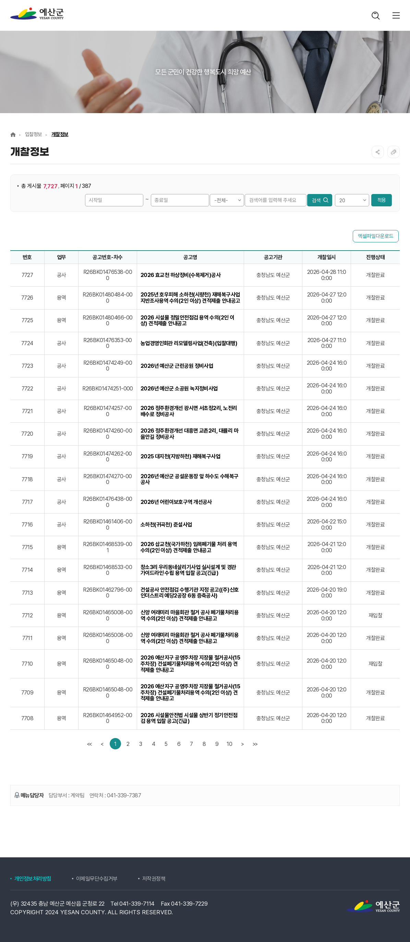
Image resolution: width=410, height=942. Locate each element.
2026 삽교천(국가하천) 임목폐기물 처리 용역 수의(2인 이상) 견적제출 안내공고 (189, 547)
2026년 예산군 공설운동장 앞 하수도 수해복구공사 (190, 479)
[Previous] (102, 743)
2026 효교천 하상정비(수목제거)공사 (181, 275)
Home (13, 134)
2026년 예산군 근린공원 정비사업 (177, 366)
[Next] (242, 743)
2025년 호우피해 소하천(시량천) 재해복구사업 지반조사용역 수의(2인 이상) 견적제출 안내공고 (190, 298)
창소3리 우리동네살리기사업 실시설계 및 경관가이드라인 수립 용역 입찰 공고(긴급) (188, 570)
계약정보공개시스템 (37, 14)
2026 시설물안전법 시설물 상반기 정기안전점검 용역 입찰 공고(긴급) (189, 718)
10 (229, 744)
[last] (255, 743)
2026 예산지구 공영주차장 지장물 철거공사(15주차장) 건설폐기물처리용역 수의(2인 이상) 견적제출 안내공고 (190, 664)
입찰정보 (33, 134)
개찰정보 (60, 134)
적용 (381, 200)
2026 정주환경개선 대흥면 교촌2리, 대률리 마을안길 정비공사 (189, 434)
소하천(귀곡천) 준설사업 (166, 525)
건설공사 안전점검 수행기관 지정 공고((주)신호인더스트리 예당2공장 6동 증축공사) (190, 593)
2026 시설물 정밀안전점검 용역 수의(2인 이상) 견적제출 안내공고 (187, 321)
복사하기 (393, 152)
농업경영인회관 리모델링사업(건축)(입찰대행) (189, 343)
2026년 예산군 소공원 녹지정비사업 (179, 389)
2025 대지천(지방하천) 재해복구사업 (180, 457)
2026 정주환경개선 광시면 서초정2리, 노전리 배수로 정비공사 (189, 411)
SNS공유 (378, 152)
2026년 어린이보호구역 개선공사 (176, 502)
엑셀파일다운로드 (376, 236)
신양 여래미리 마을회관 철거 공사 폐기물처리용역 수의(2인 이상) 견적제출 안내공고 (190, 615)
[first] (90, 743)
